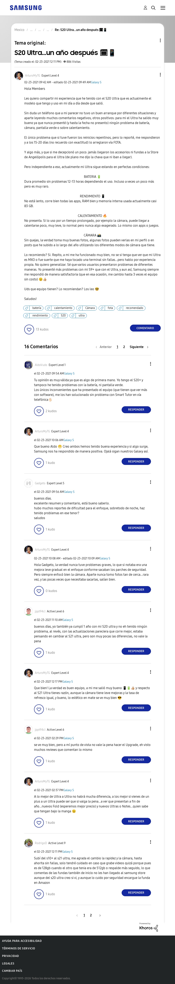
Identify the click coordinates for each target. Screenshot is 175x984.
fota (110, 308)
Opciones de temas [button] (153, 40)
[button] (153, 74)
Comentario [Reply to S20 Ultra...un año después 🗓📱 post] (145, 328)
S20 (63, 315)
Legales (8, 963)
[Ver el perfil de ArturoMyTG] (32, 75)
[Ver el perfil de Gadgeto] (40, 483)
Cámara (90, 308)
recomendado (134, 308)
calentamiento (63, 308)
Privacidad (10, 956)
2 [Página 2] (124, 347)
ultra (82, 315)
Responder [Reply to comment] (136, 409)
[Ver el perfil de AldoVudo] (41, 365)
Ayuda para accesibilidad (22, 941)
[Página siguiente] (139, 347)
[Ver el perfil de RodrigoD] (41, 843)
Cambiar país (12, 971)
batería (36, 308)
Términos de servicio (18, 948)
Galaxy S (96, 82)
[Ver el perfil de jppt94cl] (40, 611)
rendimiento (40, 315)
